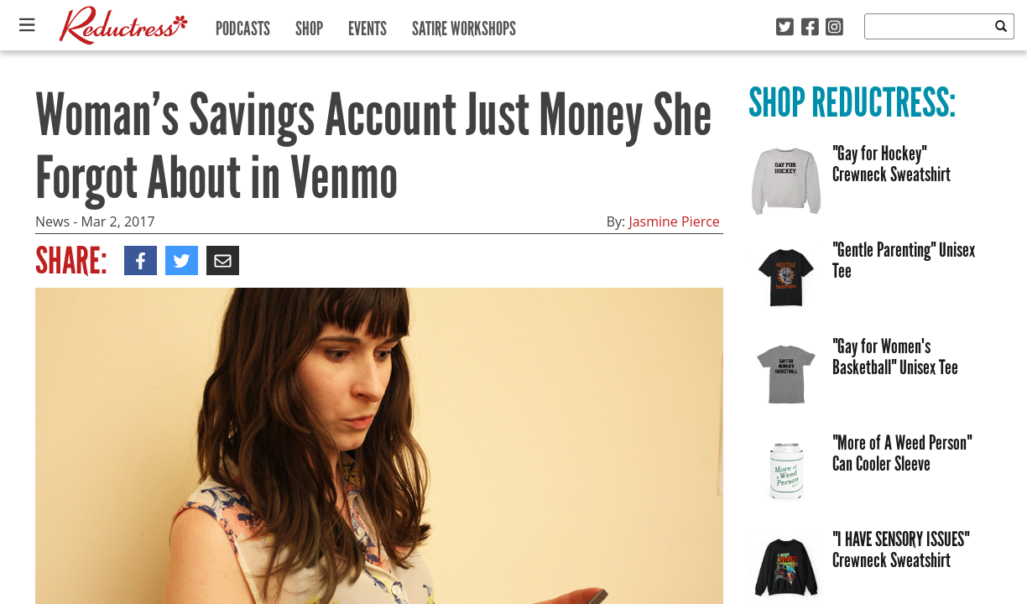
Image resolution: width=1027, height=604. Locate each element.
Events (367, 25)
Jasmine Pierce (673, 221)
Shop (309, 25)
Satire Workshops (464, 25)
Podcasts (243, 25)
